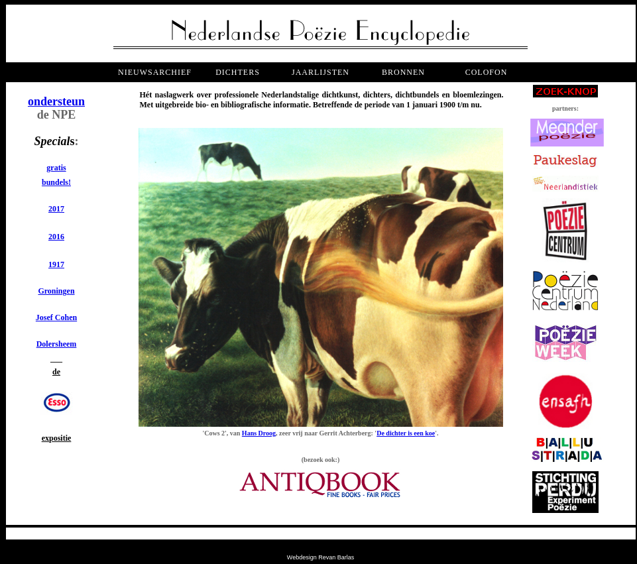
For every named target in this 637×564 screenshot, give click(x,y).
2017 (56, 208)
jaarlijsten (320, 72)
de (56, 371)
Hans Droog (259, 433)
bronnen (403, 72)
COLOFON (486, 72)
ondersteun (56, 101)
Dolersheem (56, 344)
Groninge (54, 291)
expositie (57, 438)
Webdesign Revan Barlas (320, 557)
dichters (237, 72)
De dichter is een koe (405, 433)
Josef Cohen (56, 317)
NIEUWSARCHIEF (155, 72)
